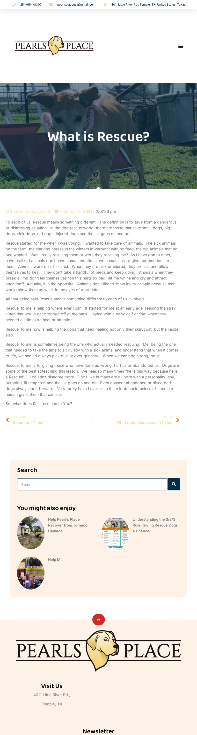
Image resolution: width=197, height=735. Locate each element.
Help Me (55, 559)
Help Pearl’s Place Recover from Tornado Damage (68, 525)
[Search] (174, 484)
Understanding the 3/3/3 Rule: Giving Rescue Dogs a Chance (155, 525)
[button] (181, 46)
